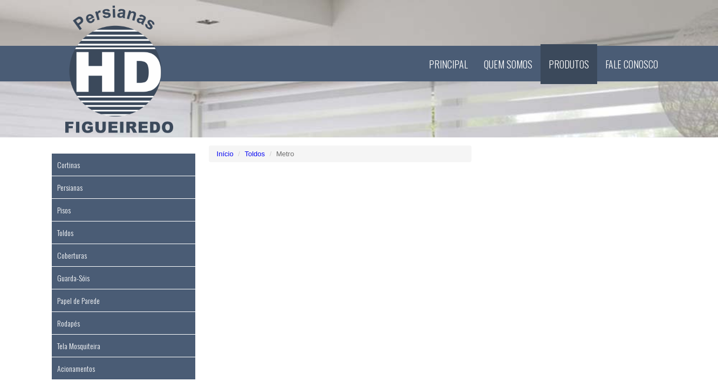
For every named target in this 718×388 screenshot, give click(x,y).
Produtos (569, 64)
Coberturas (72, 255)
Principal (448, 64)
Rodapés (68, 323)
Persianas (70, 187)
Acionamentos (76, 368)
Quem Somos (508, 64)
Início (225, 154)
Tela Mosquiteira (78, 345)
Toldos (65, 232)
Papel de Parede (78, 300)
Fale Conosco (631, 64)
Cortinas (68, 164)
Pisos (64, 210)
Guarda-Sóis (73, 277)
